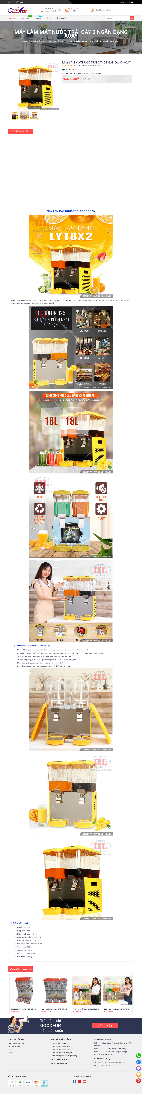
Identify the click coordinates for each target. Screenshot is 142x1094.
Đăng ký (104, 1026)
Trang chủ (12, 18)
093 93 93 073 (113, 1049)
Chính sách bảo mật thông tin (61, 1052)
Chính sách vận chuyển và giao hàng (64, 1056)
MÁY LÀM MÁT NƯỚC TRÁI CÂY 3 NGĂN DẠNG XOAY (92, 1009)
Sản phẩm (26, 18)
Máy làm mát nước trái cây (21, 300)
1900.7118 (74, 11)
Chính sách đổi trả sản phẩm (61, 1046)
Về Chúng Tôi (129, 2)
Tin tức (38, 18)
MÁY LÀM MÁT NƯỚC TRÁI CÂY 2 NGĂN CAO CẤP (29, 1009)
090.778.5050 (62, 1064)
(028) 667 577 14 (100, 1049)
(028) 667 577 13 (100, 1052)
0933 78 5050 (99, 1055)
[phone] (138, 1055)
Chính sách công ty (14, 1046)
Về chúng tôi (61, 18)
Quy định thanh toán (58, 1043)
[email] (138, 1074)
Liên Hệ (120, 2)
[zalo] (138, 1062)
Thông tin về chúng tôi (16, 1043)
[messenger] (138, 1068)
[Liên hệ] (138, 1080)
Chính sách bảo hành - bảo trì (61, 1049)
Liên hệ (48, 18)
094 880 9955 (113, 1052)
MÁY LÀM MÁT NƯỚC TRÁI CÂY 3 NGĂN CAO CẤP (60, 1009)
